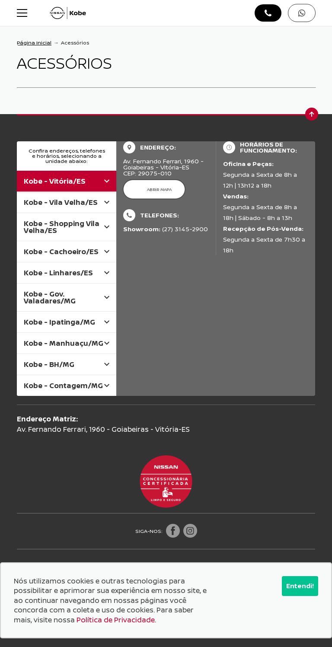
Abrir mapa (159, 189)
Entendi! (300, 586)
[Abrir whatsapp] (301, 13)
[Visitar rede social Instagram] (190, 531)
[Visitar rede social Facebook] (173, 531)
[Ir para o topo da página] (311, 114)
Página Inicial (34, 42)
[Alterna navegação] (23, 13)
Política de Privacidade (116, 620)
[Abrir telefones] (268, 13)
